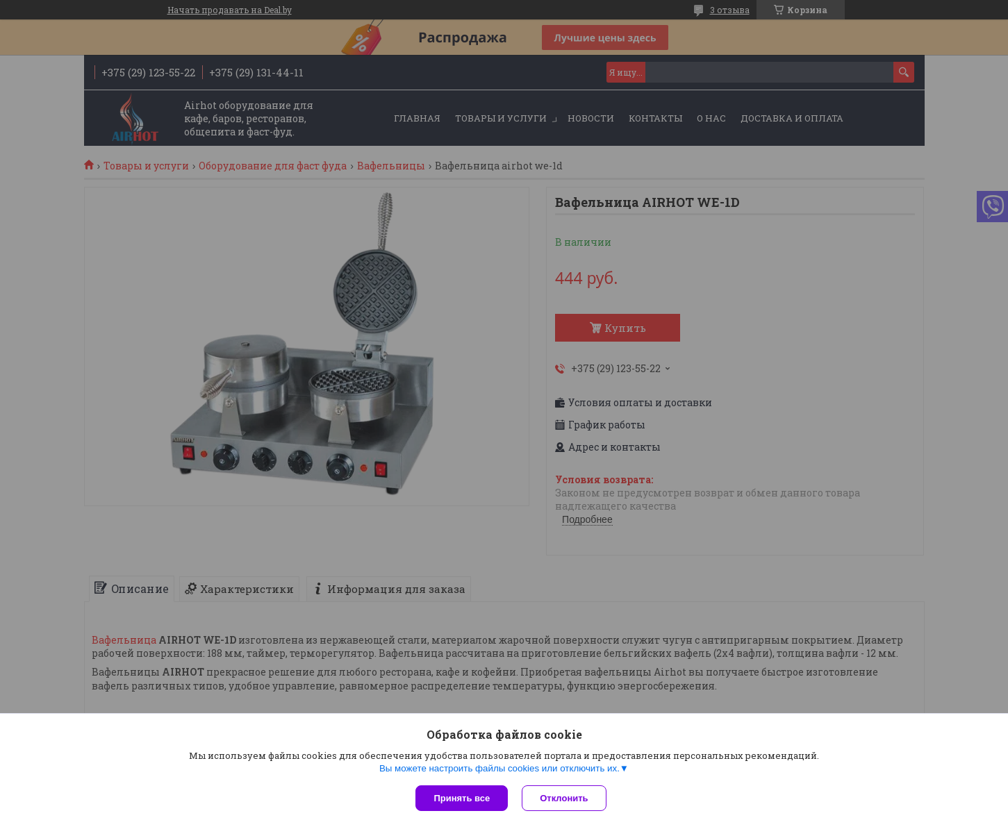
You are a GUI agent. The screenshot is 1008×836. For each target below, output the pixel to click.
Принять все (461, 798)
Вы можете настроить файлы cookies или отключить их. (499, 768)
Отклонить (564, 798)
